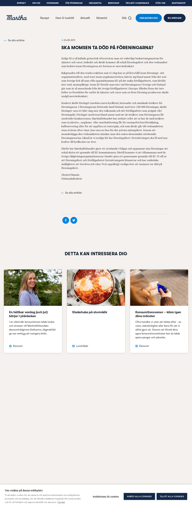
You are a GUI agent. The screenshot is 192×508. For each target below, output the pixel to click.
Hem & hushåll (65, 18)
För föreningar (74, 3)
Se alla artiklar (14, 40)
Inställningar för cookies (106, 496)
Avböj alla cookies (139, 496)
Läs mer (61, 502)
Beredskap (113, 3)
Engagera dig (149, 18)
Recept (44, 18)
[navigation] (16, 18)
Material (101, 18)
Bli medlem (175, 18)
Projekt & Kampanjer (137, 3)
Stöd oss (160, 3)
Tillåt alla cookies (172, 496)
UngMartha (95, 3)
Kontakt (21, 3)
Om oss (36, 3)
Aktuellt (85, 18)
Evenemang (53, 3)
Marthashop (179, 3)
